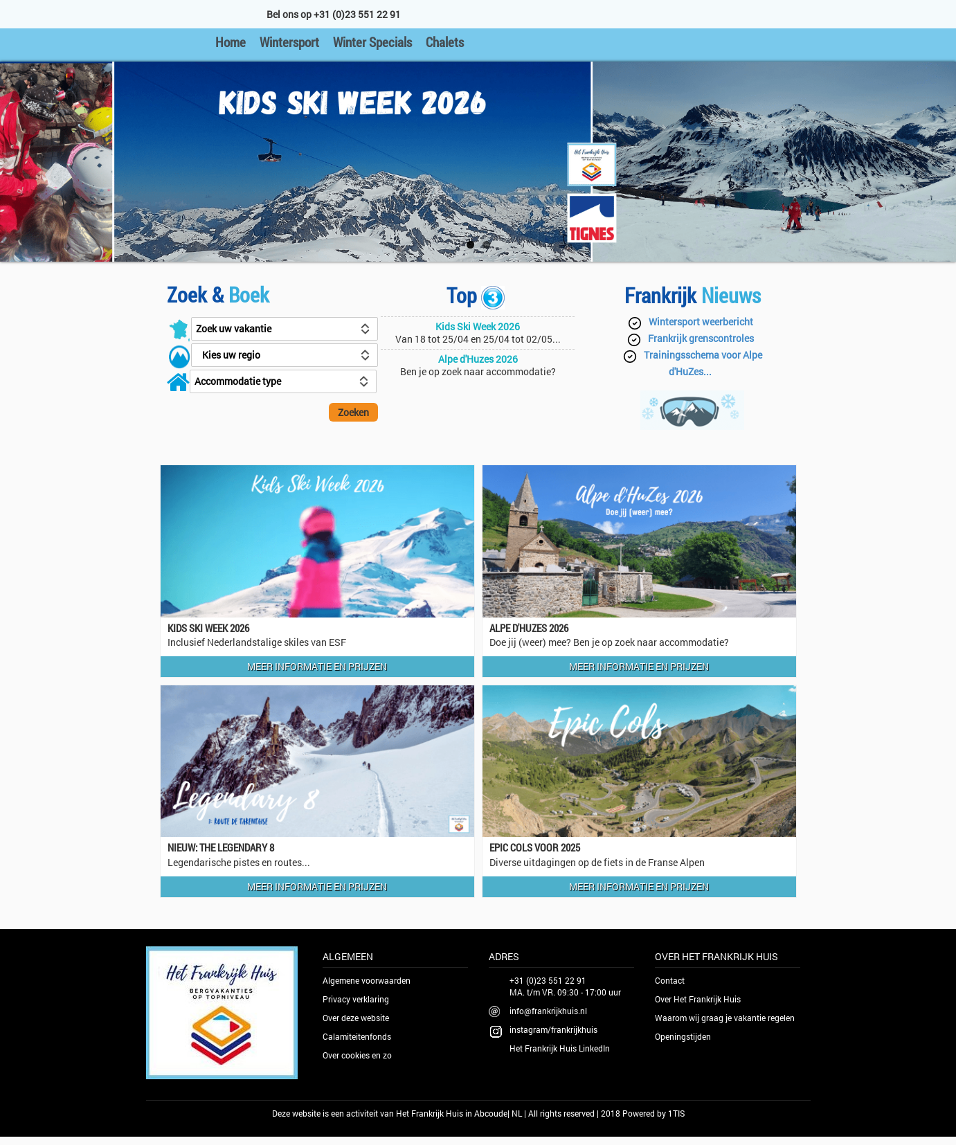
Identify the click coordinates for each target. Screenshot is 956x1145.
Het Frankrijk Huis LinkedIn (559, 1048)
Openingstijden (683, 1036)
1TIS (676, 1113)
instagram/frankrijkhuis (553, 1029)
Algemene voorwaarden (367, 980)
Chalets (445, 42)
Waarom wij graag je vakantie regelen (725, 1017)
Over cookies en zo (357, 1055)
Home (230, 42)
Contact (670, 980)
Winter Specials (372, 42)
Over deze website (356, 1017)
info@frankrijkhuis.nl (548, 1010)
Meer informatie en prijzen (317, 666)
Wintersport (289, 42)
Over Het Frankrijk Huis (698, 998)
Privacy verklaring (356, 998)
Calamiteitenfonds (357, 1036)
